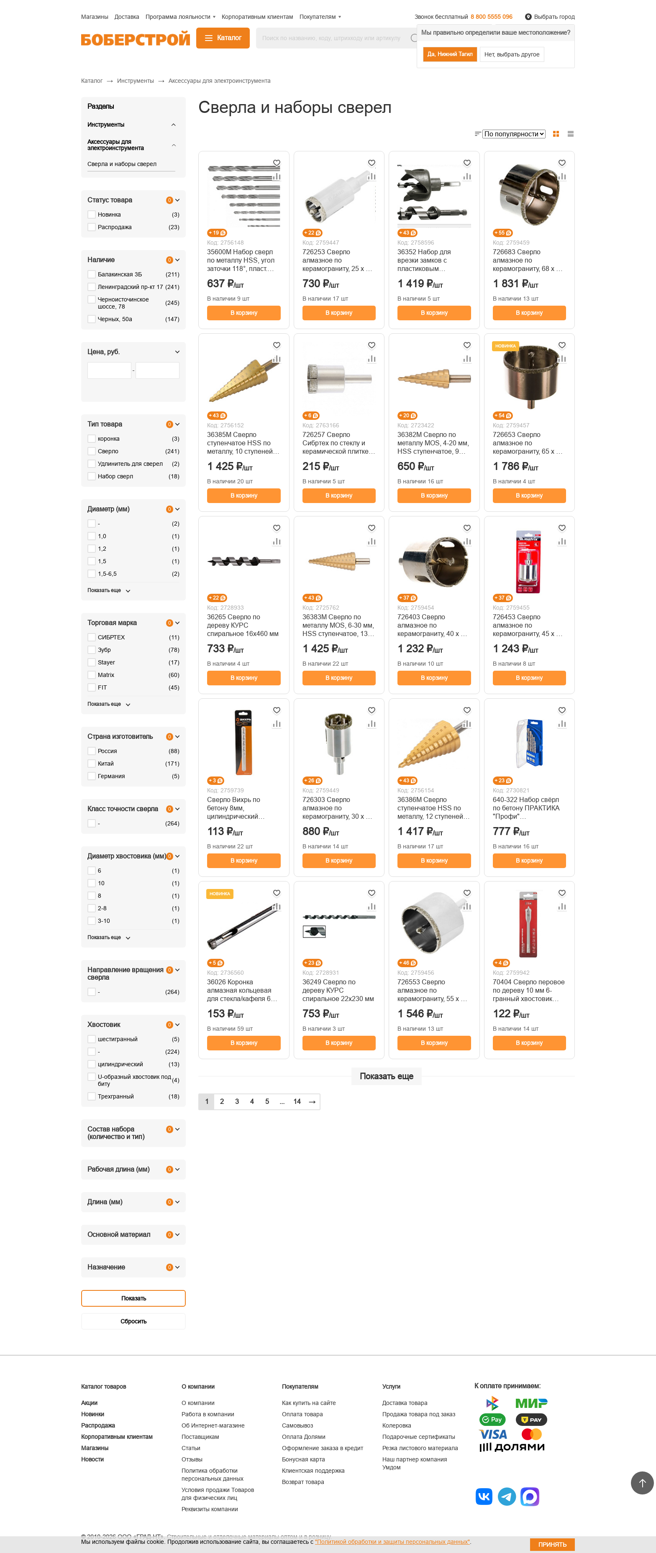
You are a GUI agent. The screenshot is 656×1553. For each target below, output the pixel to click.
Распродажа (98, 1425)
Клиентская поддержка (313, 1470)
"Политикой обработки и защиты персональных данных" (392, 1541)
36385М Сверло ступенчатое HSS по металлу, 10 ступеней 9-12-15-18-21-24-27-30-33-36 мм (243, 443)
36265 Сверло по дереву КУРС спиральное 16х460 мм (243, 625)
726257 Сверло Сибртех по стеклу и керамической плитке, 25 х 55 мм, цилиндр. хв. (336, 443)
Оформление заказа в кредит (322, 1448)
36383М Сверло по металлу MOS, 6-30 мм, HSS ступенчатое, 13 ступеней (338, 625)
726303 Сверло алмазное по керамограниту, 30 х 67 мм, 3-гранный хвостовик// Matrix (337, 808)
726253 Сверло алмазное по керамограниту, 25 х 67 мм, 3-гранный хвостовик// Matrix (337, 260)
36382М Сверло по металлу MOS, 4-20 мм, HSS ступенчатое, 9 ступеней (433, 443)
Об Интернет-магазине (213, 1425)
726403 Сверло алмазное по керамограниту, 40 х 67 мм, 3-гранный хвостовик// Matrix (432, 625)
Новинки (92, 1414)
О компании (198, 1403)
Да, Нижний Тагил (450, 54)
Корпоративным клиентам (117, 1436)
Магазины (94, 1448)
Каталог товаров (103, 1386)
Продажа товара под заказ (418, 1414)
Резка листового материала (420, 1448)
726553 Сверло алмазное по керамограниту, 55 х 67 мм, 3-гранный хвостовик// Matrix (432, 990)
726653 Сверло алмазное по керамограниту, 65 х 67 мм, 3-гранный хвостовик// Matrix (528, 443)
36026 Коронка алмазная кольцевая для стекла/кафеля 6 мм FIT (239, 990)
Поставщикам (200, 1436)
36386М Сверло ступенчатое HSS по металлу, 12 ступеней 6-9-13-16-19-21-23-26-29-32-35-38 (434, 808)
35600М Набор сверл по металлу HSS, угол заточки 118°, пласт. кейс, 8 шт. (240, 260)
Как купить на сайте (309, 1403)
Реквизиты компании (210, 1509)
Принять (552, 1544)
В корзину (244, 312)
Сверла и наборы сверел (121, 164)
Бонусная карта (303, 1459)
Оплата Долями (303, 1436)
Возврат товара (303, 1482)
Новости (92, 1459)
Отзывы (192, 1459)
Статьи (191, 1448)
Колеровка (396, 1425)
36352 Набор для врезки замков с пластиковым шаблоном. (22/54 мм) (431, 260)
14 (297, 1101)
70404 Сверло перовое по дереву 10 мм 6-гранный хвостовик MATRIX (529, 990)
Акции (89, 1403)
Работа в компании (208, 1414)
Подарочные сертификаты (418, 1436)
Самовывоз (297, 1425)
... (281, 1101)
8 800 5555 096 (491, 16)
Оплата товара (302, 1414)
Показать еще (386, 1076)
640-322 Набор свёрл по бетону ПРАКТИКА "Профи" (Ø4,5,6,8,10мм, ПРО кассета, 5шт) (526, 808)
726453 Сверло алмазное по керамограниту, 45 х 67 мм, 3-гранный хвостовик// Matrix (528, 625)
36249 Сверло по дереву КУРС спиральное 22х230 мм (338, 990)
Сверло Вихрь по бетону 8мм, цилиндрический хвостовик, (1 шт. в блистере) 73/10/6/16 (239, 808)
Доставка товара (405, 1403)
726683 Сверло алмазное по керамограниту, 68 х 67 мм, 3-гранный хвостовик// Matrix (528, 260)
